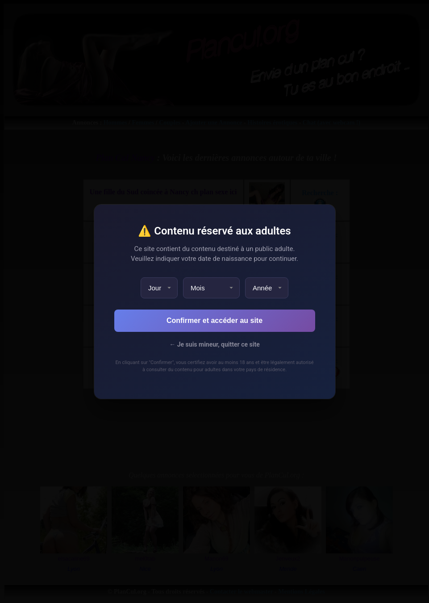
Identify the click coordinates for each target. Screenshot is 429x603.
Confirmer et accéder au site (214, 320)
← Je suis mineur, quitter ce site (214, 344)
